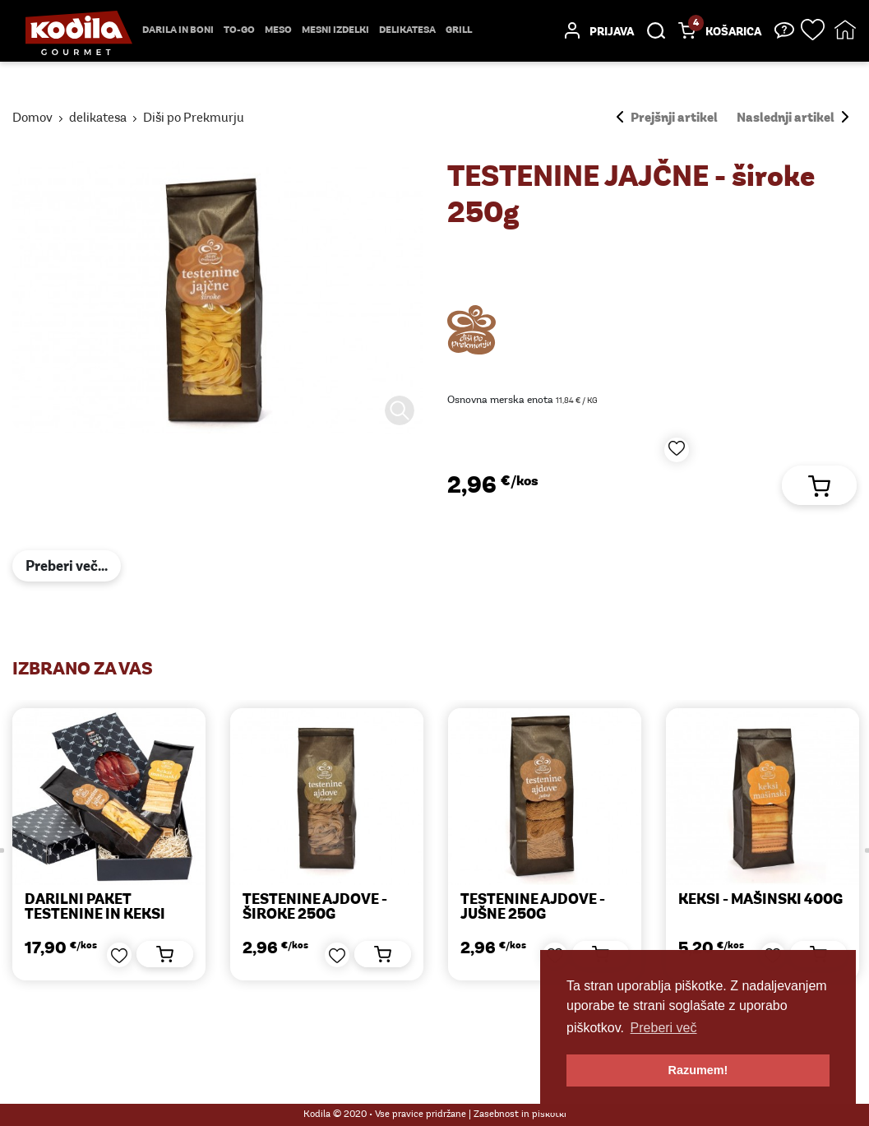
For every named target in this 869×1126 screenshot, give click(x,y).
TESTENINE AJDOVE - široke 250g (310, 907)
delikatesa (407, 30)
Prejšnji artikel (667, 118)
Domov (32, 118)
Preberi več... (66, 567)
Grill (459, 30)
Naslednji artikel (792, 118)
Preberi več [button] (664, 1028)
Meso (278, 30)
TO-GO (239, 30)
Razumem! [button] (698, 1070)
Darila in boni (178, 30)
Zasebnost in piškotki (520, 1114)
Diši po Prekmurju (193, 118)
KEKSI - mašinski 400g (753, 900)
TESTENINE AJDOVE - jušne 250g (527, 907)
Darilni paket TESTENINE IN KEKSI (91, 907)
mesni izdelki (335, 30)
